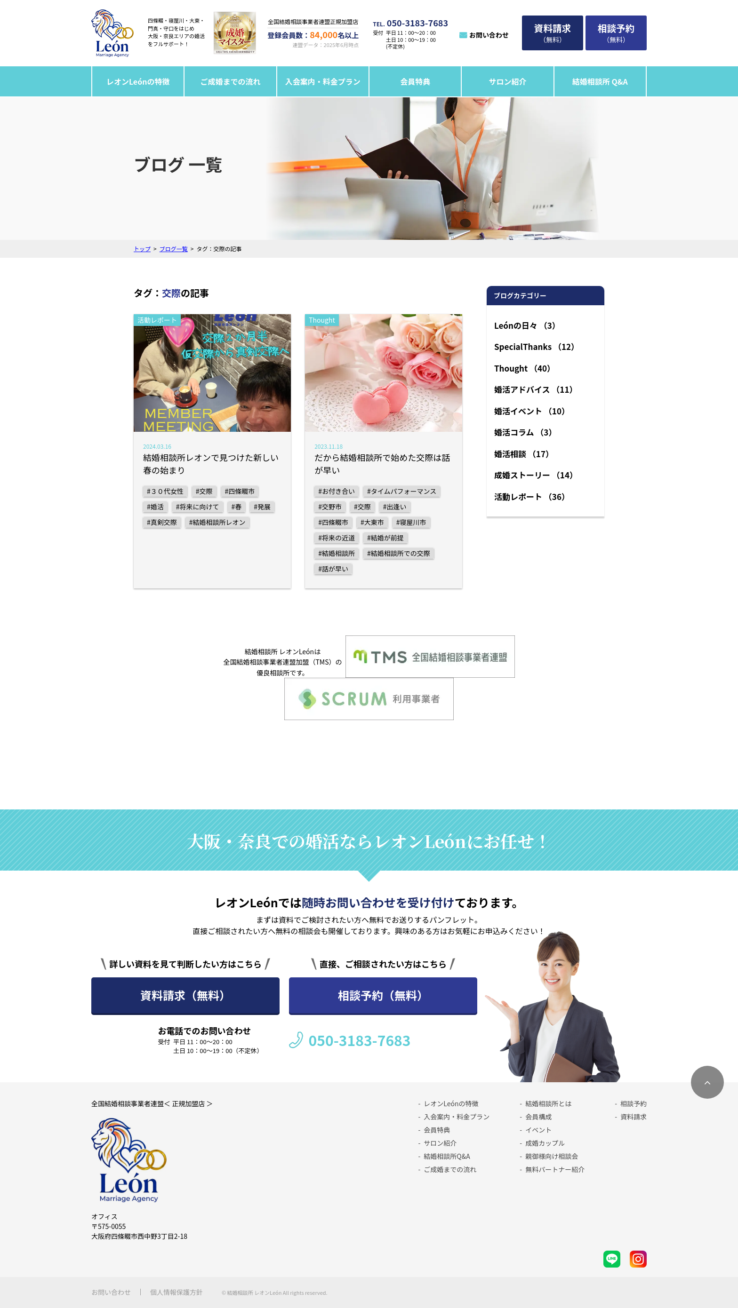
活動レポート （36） (532, 496)
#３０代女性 (165, 491)
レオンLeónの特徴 (138, 81)
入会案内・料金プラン (323, 81)
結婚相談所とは (548, 1103)
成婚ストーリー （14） (536, 475)
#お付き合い (336, 491)
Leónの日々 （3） (527, 325)
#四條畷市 (240, 491)
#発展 (262, 506)
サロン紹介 (507, 81)
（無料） (552, 32)
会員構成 (538, 1116)
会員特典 (415, 81)
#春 (237, 506)
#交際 (204, 491)
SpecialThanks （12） (536, 346)
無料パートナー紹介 (555, 1169)
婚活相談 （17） (524, 454)
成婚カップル (545, 1143)
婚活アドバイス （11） (535, 389)
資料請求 (633, 1116)
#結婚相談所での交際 (398, 553)
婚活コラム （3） (525, 432)
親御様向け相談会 (551, 1156)
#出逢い (395, 506)
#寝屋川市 (411, 522)
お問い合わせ (489, 35)
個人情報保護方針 (176, 1292)
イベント (538, 1129)
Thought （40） (524, 368)
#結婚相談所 (336, 553)
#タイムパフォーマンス (401, 491)
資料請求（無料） (185, 995)
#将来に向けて (197, 506)
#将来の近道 (336, 537)
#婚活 (155, 506)
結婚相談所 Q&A (600, 81)
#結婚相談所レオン (217, 522)
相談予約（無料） (383, 995)
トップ (142, 249)
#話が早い (333, 568)
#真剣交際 (162, 522)
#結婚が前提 (385, 537)
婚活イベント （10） (532, 411)
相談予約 (633, 1103)
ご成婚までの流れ (231, 81)
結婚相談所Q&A (447, 1156)
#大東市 (372, 522)
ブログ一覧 (174, 249)
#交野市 (330, 506)
